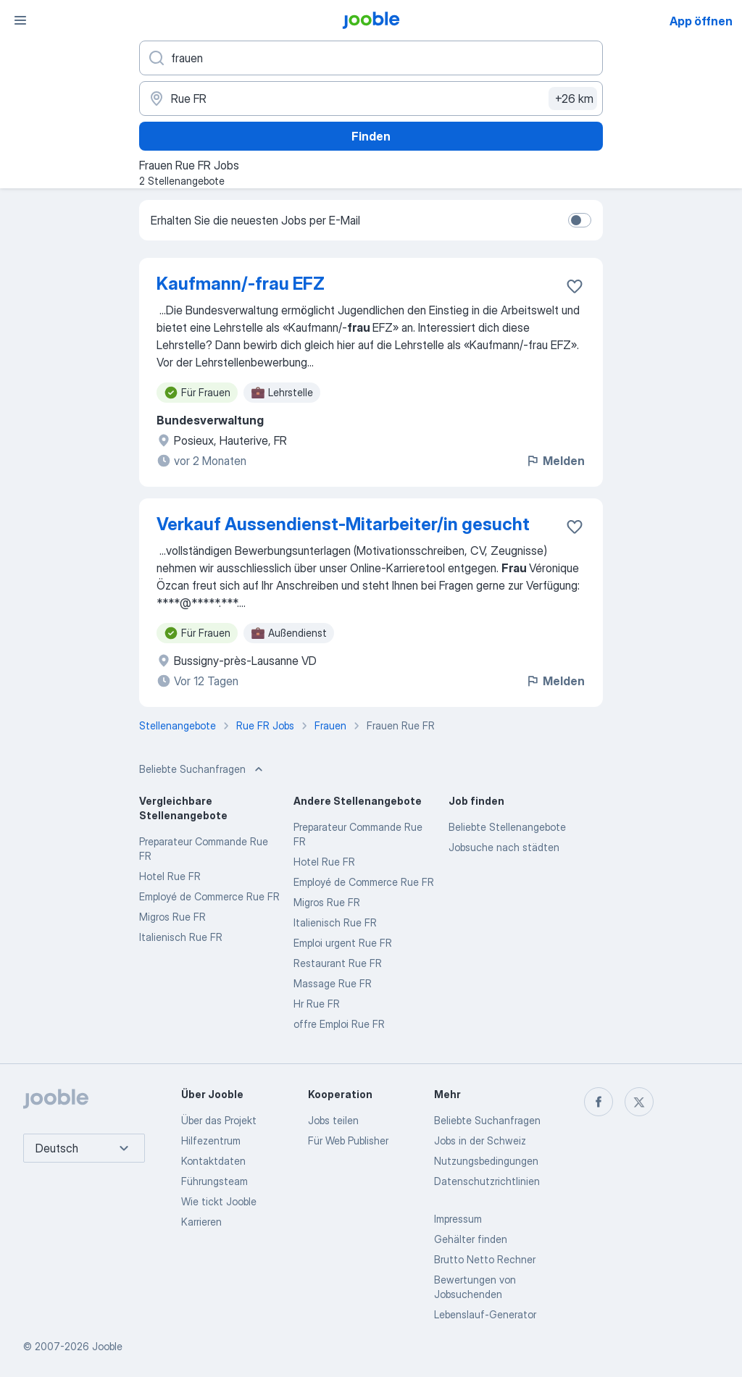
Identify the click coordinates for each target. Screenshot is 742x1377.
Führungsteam (214, 1181)
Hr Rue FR (316, 1003)
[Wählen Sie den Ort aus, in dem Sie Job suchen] (371, 98)
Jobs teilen (333, 1120)
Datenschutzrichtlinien (487, 1181)
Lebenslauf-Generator (485, 1314)
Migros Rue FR (172, 917)
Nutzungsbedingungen (486, 1161)
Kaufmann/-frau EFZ (241, 283)
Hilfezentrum (211, 1140)
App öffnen (701, 21)
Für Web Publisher (348, 1140)
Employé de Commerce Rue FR (209, 896)
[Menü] (20, 20)
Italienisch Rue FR (180, 937)
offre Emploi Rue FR (339, 1024)
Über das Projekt (219, 1120)
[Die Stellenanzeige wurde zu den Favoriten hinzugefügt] (574, 286)
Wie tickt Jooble (219, 1201)
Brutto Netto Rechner (484, 1259)
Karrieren (201, 1221)
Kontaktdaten (213, 1161)
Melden (555, 460)
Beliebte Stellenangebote (507, 827)
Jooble (107, 1346)
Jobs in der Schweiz (480, 1140)
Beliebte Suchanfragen (487, 1120)
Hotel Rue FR (170, 876)
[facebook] (598, 1101)
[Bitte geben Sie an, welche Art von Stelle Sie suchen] (371, 58)
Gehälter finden (470, 1239)
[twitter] (639, 1101)
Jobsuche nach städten (504, 847)
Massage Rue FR (332, 983)
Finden (371, 136)
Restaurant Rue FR (337, 963)
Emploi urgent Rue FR (342, 943)
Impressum (458, 1219)
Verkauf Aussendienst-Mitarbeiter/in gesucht (343, 524)
